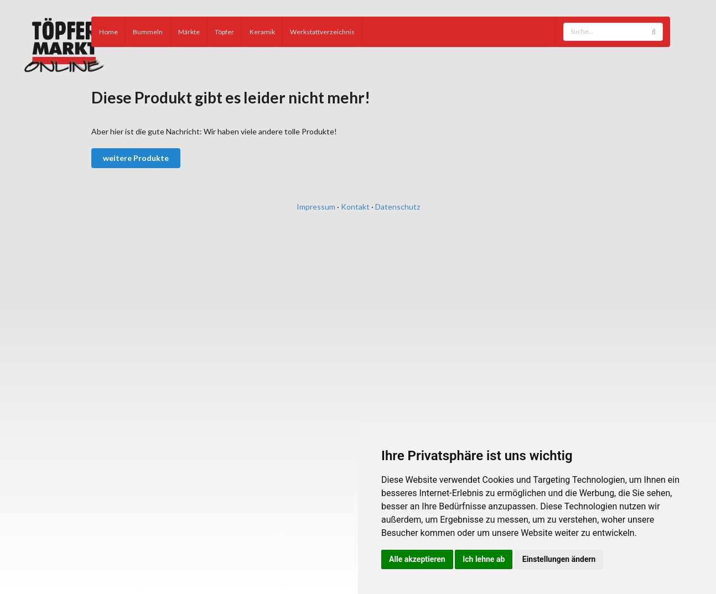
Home (108, 32)
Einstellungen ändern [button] (559, 559)
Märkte (189, 32)
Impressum (316, 206)
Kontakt (355, 206)
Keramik (262, 32)
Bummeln (148, 32)
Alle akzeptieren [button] (417, 559)
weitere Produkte (136, 158)
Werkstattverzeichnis (322, 32)
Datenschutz (397, 206)
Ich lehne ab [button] (484, 559)
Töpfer (224, 32)
